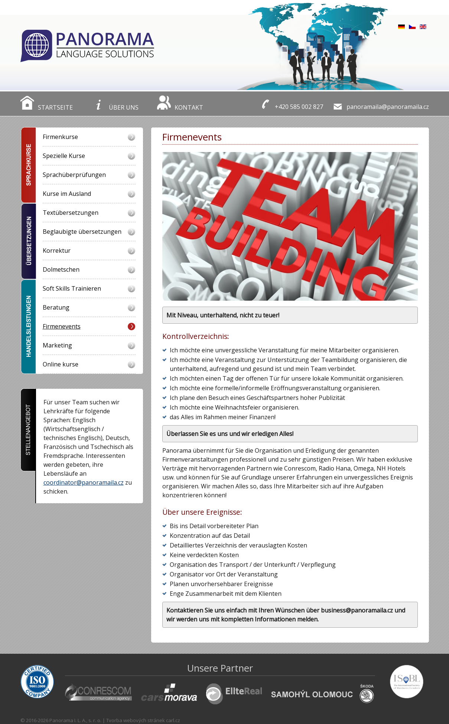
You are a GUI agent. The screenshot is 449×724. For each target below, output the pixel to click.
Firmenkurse (60, 137)
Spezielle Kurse (64, 156)
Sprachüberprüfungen (74, 175)
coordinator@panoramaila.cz (83, 482)
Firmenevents (62, 326)
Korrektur (57, 250)
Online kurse (60, 364)
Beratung (56, 307)
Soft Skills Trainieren (72, 288)
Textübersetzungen (70, 213)
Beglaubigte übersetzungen (82, 231)
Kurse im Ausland (67, 194)
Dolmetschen (61, 269)
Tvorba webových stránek (135, 720)
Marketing (57, 345)
